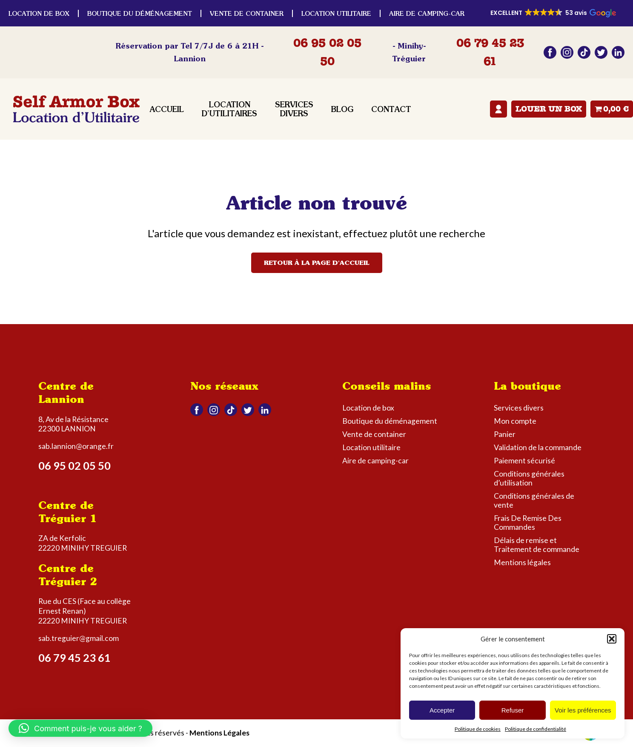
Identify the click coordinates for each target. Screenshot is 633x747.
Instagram (567, 52)
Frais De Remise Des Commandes (527, 523)
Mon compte (498, 109)
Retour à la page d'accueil (316, 263)
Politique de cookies (478, 729)
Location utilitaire (336, 13)
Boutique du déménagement (139, 13)
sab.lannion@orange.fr (76, 446)
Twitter (601, 52)
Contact (391, 109)
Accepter (442, 710)
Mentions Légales (219, 732)
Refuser (512, 710)
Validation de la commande (537, 447)
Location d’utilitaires (229, 109)
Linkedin (618, 52)
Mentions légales (522, 562)
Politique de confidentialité (535, 729)
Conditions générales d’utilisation (529, 478)
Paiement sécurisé (524, 460)
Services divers (294, 109)
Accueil (166, 109)
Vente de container (247, 13)
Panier (505, 434)
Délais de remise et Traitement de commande (536, 545)
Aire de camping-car (426, 13)
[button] (611, 639)
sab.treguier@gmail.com (78, 638)
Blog (342, 109)
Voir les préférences (583, 710)
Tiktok (584, 52)
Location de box (39, 13)
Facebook (550, 52)
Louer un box (549, 109)
